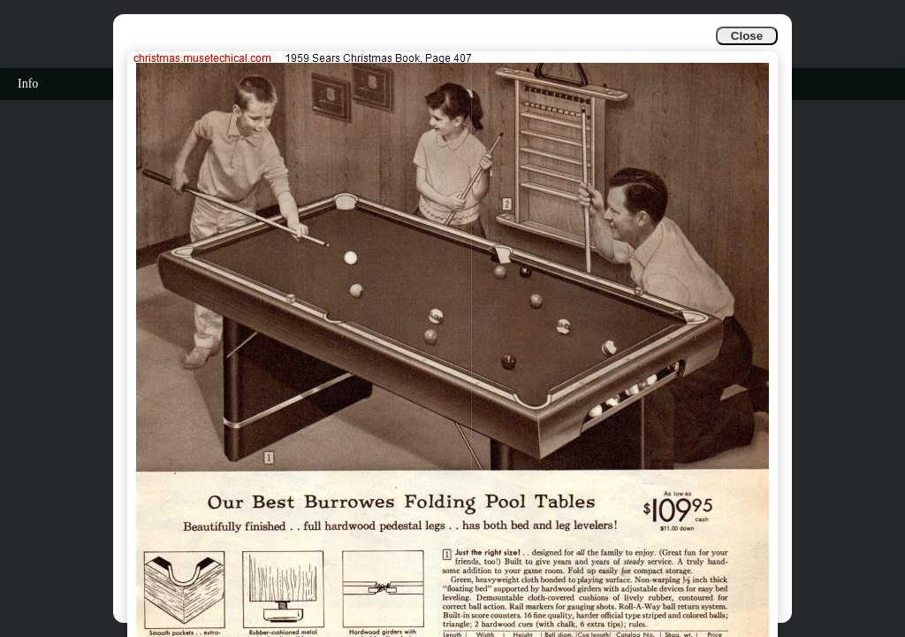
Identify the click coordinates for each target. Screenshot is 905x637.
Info (28, 83)
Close (747, 35)
